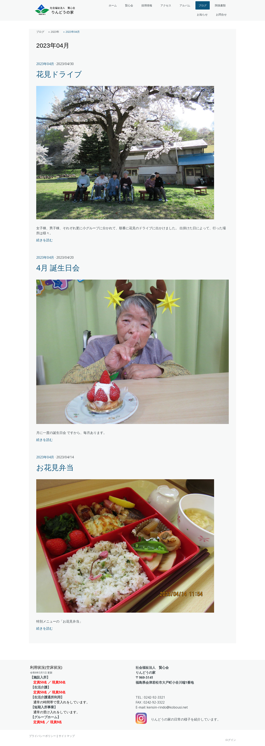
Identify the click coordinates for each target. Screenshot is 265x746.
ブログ (203, 5)
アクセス (165, 5)
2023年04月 (45, 64)
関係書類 (220, 5)
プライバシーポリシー (42, 736)
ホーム (113, 5)
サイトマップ (67, 736)
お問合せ (221, 14)
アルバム (184, 5)
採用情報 (146, 5)
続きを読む (44, 240)
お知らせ (202, 14)
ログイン (230, 740)
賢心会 (129, 5)
